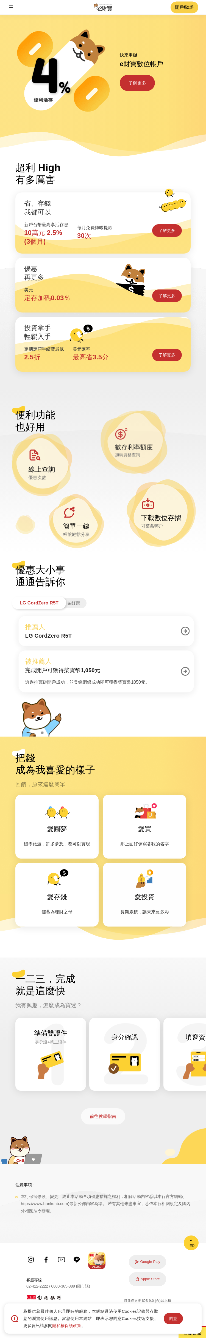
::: (18, 24)
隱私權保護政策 (66, 1325)
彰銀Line (77, 1259)
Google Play (147, 1262)
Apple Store (147, 1279)
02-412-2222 (37, 1286)
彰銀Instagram (30, 1259)
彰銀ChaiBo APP (96, 1260)
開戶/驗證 (184, 7)
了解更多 (137, 83)
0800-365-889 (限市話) (70, 1286)
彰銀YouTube (61, 1259)
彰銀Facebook (46, 1259)
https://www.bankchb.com (44, 1203)
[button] (11, 7)
